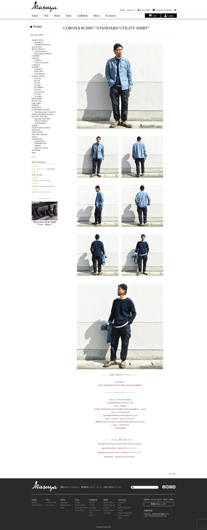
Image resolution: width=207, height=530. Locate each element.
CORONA (35, 58)
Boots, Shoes (108, 502)
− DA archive (37, 96)
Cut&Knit (82, 15)
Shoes (96, 15)
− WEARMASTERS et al (41, 45)
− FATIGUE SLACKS (40, 63)
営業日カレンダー (159, 504)
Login (169, 15)
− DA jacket (36, 78)
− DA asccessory (38, 92)
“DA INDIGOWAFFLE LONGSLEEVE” (117, 415)
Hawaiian (64, 502)
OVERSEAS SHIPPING (163, 10)
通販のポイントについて (69, 487)
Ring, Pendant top (124, 513)
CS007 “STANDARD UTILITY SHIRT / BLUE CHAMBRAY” (120, 385)
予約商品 (36, 26)
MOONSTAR (36, 108)
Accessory (110, 15)
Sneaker (106, 508)
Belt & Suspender (124, 508)
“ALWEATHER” (120, 428)
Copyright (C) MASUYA (103, 527)
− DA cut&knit (37, 87)
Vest (46, 15)
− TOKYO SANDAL (40, 121)
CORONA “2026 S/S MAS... (42, 181)
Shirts (57, 15)
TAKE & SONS (37, 132)
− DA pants (36, 85)
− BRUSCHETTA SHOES (41, 54)
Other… (34, 153)
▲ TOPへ (173, 474)
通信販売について (88, 487)
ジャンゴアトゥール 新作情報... (44, 169)
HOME (122, 10)
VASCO (34, 137)
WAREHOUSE (37, 139)
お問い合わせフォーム (112, 487)
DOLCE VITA (37, 101)
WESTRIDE (36, 150)
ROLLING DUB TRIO (40, 117)
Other (62, 508)
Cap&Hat (121, 502)
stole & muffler (123, 515)
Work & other (37, 505)
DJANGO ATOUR (38, 76)
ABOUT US (131, 10)
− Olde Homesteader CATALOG (43, 112)
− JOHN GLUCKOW (40, 148)
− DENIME (36, 146)
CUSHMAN (36, 65)
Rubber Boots (108, 510)
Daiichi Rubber (37, 99)
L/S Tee (92, 505)
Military (35, 502)
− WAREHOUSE (38, 141)
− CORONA (37, 60)
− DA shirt (36, 83)
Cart (153, 15)
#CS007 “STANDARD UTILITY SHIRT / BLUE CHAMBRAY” (117, 409)
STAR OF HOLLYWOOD (41, 128)
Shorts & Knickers (82, 508)
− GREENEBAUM (39, 143)
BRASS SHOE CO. (38, 49)
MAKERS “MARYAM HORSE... (43, 186)
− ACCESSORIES (39, 123)
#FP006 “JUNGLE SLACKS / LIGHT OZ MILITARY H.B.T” (117, 422)
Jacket (35, 15)
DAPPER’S (36, 67)
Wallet (120, 510)
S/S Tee (92, 502)
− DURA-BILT (37, 72)
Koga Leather (36, 103)
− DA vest (36, 81)
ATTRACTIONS (37, 40)
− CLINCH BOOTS (39, 51)
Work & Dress (65, 505)
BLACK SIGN (37, 47)
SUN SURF (36, 130)
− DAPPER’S (37, 69)
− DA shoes (36, 90)
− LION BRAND (38, 74)
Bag (119, 505)
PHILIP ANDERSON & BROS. (43, 114)
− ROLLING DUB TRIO (41, 119)
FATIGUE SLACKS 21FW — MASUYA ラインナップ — (121, 453)
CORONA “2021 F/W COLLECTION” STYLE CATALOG (120, 444)
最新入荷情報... (37, 175)
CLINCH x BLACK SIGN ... (42, 192)
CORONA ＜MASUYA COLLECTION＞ (120, 457)
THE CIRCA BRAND (39, 135)
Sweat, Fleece (80, 510)
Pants (68, 15)
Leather (77, 502)
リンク (99, 487)
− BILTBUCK (37, 42)
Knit (90, 513)
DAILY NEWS (145, 10)
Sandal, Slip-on (109, 505)
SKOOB (35, 126)
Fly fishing (50, 505)
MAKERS (35, 105)
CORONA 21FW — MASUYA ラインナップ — (120, 448)
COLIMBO (36, 56)
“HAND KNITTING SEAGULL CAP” (120, 403)
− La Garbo (36, 94)
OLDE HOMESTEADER (40, 110)
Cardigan (92, 508)
